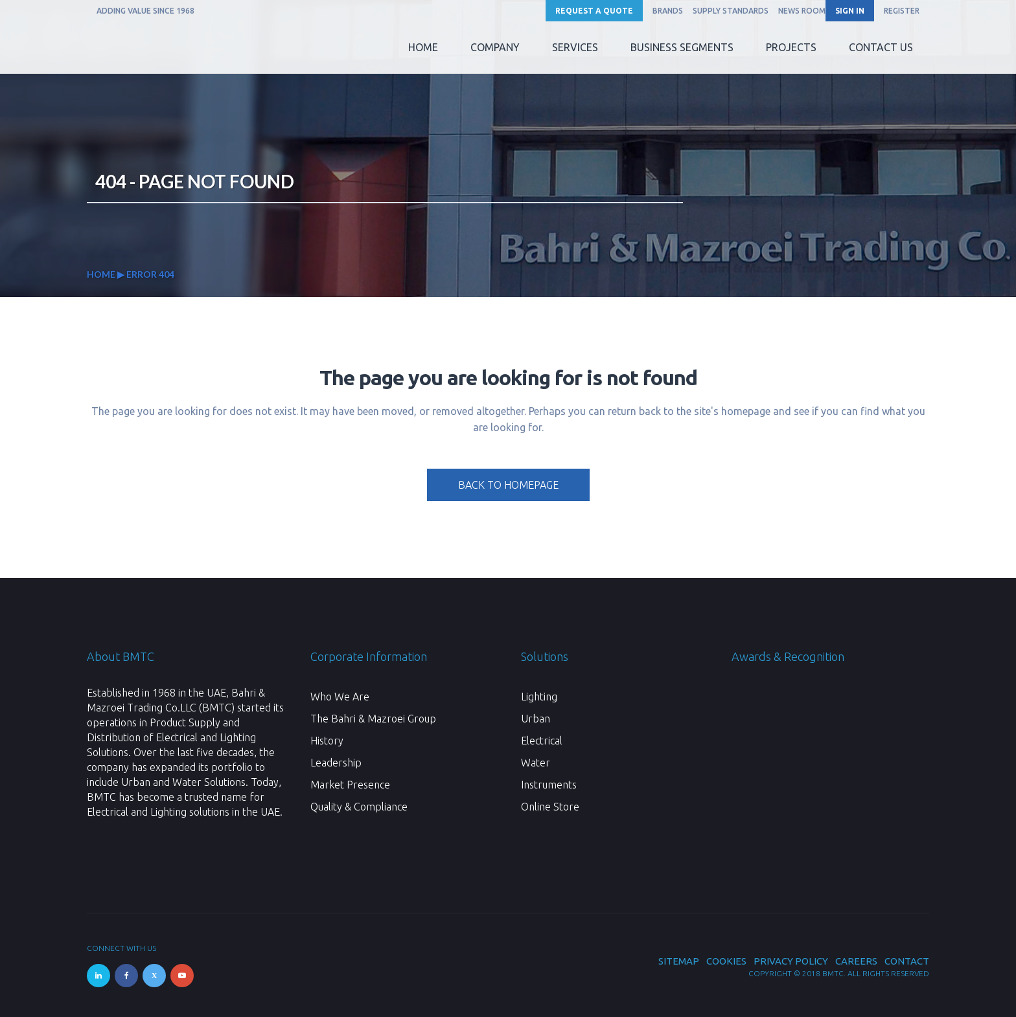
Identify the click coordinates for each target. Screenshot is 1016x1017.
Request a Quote (594, 10)
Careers (856, 961)
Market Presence (350, 784)
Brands (667, 10)
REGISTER (901, 10)
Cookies (726, 961)
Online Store (550, 806)
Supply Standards (730, 10)
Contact (906, 961)
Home (101, 274)
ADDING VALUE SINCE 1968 (145, 10)
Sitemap (678, 961)
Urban (535, 718)
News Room (802, 10)
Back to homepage (508, 485)
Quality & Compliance (359, 806)
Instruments (549, 784)
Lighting (539, 696)
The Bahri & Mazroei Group (373, 718)
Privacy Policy (791, 961)
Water (535, 762)
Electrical (541, 740)
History (326, 740)
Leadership (336, 762)
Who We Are (339, 696)
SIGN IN (849, 10)
